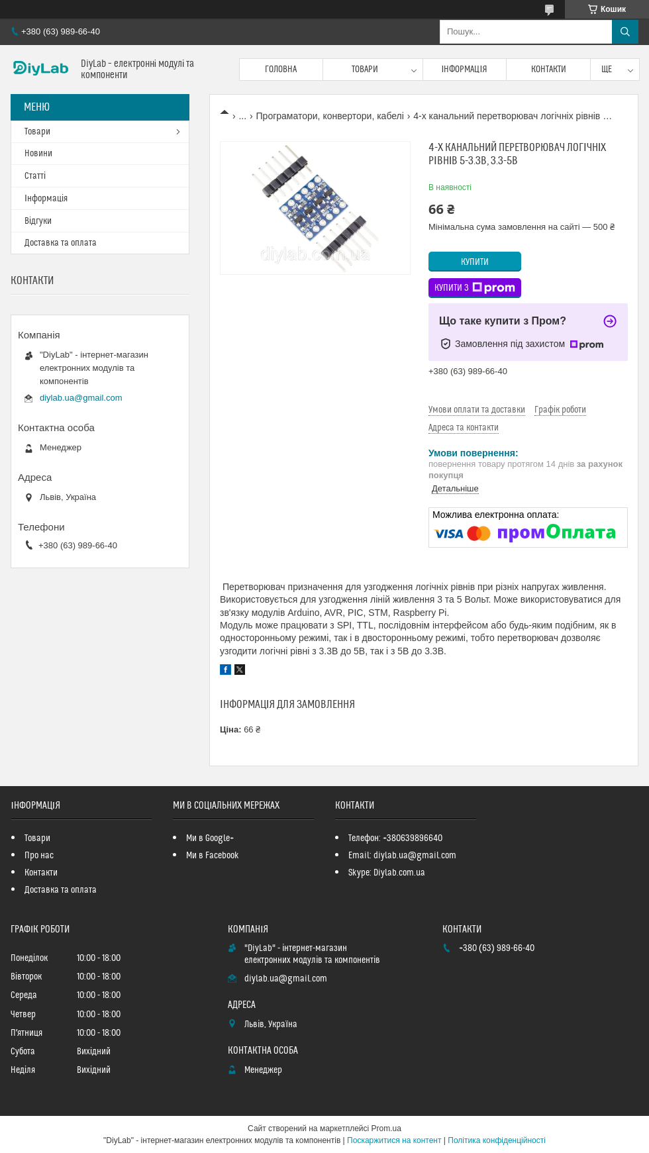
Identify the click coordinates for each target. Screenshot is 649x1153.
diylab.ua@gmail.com (81, 398)
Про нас (39, 855)
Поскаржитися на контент (394, 1140)
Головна (281, 69)
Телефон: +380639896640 (395, 838)
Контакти (548, 69)
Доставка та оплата (61, 243)
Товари (365, 69)
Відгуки (38, 221)
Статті (35, 176)
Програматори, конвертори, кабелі (330, 116)
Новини (38, 153)
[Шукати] (625, 32)
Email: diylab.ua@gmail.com (402, 855)
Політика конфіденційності (497, 1140)
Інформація (465, 69)
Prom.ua (386, 1128)
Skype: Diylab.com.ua (386, 873)
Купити (475, 262)
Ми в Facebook (212, 855)
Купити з (474, 288)
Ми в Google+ (210, 838)
